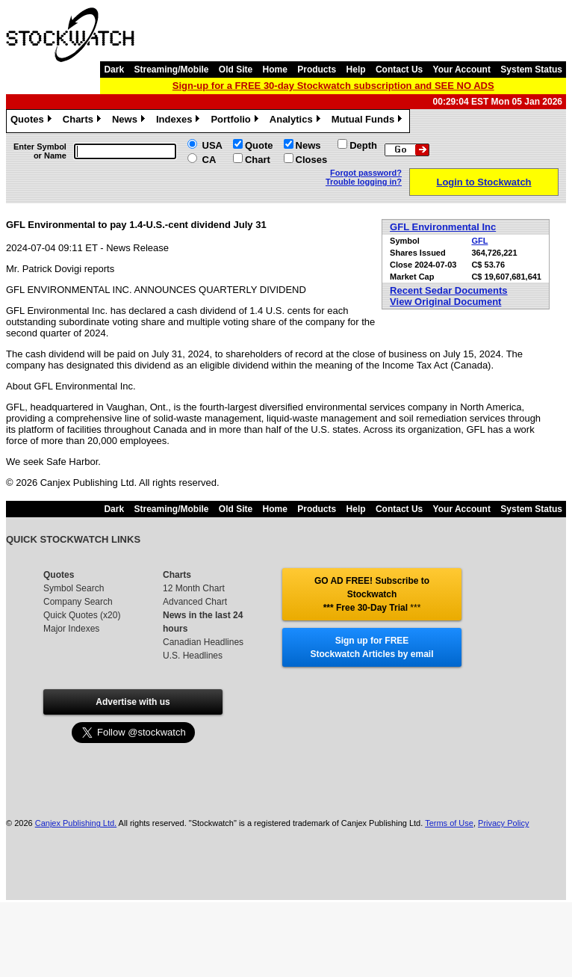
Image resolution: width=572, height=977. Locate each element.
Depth (363, 145)
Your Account (462, 69)
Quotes (32, 121)
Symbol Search (73, 588)
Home (275, 69)
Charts (84, 121)
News (130, 121)
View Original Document (445, 301)
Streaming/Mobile (171, 69)
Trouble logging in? (364, 181)
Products (316, 69)
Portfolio (236, 121)
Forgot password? (366, 172)
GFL (479, 240)
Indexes (179, 121)
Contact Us (399, 69)
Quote (259, 145)
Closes (312, 159)
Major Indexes (71, 628)
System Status (531, 69)
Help (356, 69)
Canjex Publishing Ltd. (75, 823)
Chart (257, 159)
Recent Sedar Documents (449, 290)
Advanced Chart (195, 602)
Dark (114, 69)
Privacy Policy (503, 823)
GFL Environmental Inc (443, 226)
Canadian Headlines (203, 642)
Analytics (297, 121)
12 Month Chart (194, 588)
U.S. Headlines (193, 655)
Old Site (235, 69)
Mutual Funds (369, 121)
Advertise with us (133, 702)
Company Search (78, 602)
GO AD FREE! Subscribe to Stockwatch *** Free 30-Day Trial (371, 594)
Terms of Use (449, 823)
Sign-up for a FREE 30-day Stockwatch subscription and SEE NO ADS (333, 85)
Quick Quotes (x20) (81, 615)
